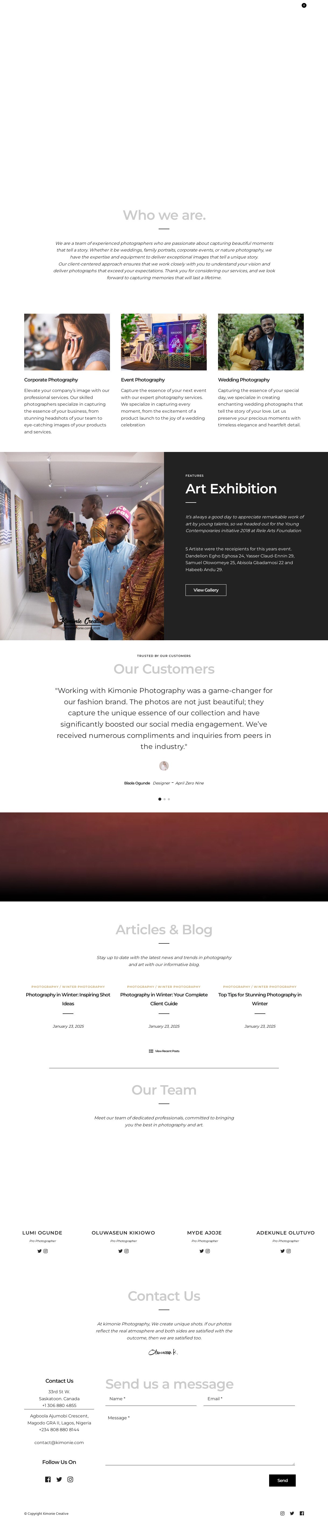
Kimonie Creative (56, 1514)
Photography (45, 987)
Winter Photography (83, 987)
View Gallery (206, 590)
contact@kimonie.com (59, 1442)
